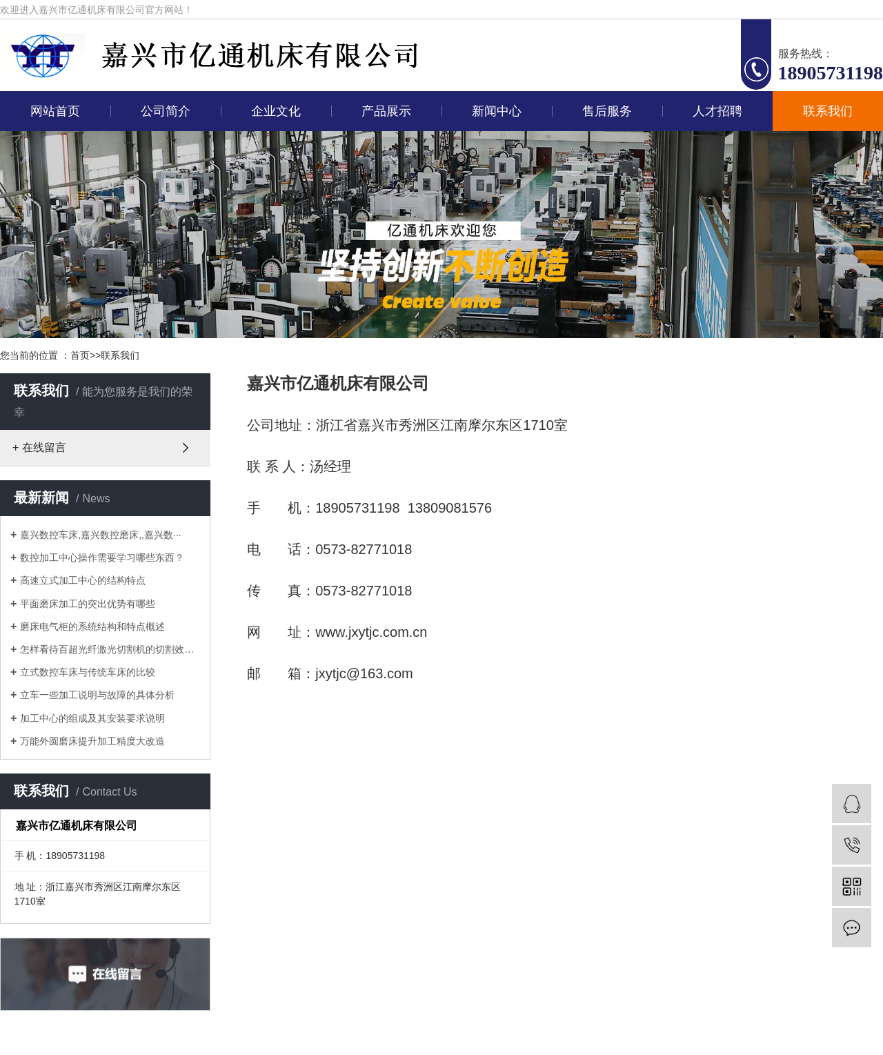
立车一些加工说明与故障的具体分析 (97, 694)
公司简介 (165, 111)
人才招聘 (717, 111)
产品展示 (386, 111)
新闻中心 (497, 111)
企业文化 (276, 111)
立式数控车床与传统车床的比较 (87, 672)
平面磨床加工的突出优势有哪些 (87, 603)
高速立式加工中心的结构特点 (83, 580)
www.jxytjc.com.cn (371, 632)
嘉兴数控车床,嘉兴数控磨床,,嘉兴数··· (100, 534)
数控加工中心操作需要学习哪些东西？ (102, 557)
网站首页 (55, 111)
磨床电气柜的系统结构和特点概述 (92, 626)
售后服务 (607, 111)
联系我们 (828, 111)
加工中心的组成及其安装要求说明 (92, 718)
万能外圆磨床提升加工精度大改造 (92, 741)
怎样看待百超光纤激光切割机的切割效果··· (110, 649)
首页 (80, 355)
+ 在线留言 (39, 447)
